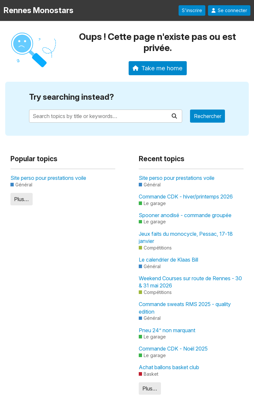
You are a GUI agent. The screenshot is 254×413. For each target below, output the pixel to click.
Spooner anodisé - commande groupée (185, 215)
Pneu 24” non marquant (167, 330)
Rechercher (207, 116)
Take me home (158, 68)
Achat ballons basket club (169, 367)
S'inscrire (192, 10)
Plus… (21, 199)
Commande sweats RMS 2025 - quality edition (185, 308)
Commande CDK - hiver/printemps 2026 (186, 196)
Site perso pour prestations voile (48, 178)
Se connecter (229, 10)
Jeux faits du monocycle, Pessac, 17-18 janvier (186, 237)
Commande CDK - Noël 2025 (173, 348)
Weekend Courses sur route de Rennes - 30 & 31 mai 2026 (190, 282)
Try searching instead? (71, 97)
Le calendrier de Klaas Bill (168, 259)
